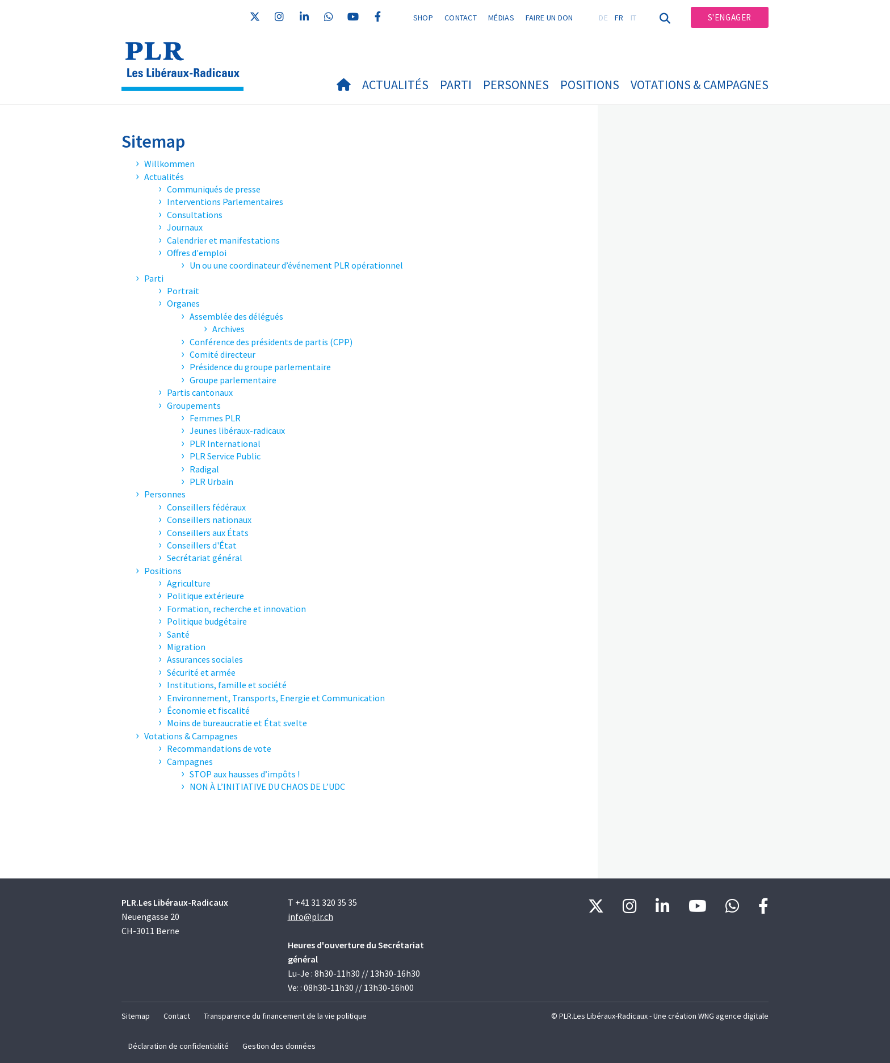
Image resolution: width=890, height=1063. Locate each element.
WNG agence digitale (733, 1016)
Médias (501, 17)
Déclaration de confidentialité (178, 1046)
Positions (589, 85)
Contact (460, 17)
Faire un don (549, 17)
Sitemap (135, 1016)
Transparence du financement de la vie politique (285, 1016)
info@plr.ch (310, 916)
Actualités (395, 85)
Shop (423, 17)
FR (619, 17)
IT (634, 17)
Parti (456, 85)
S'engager (730, 17)
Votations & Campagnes (700, 85)
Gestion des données (279, 1046)
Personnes (516, 85)
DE (603, 17)
